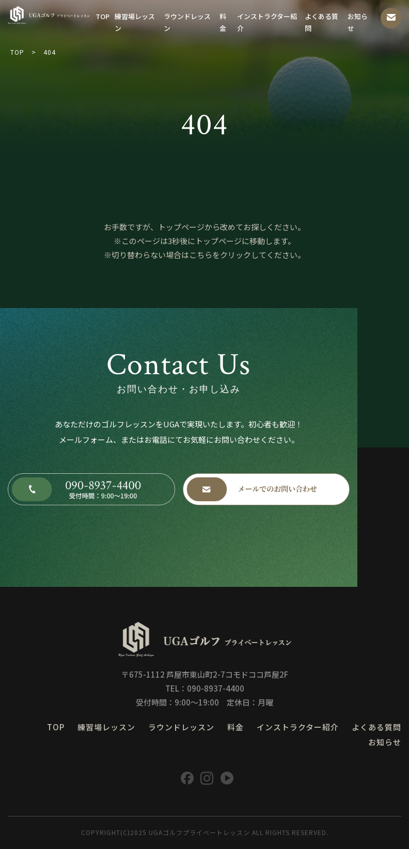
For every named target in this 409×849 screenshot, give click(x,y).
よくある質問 (321, 22)
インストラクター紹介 (267, 22)
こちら (200, 254)
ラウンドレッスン (187, 22)
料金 (222, 22)
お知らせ (358, 22)
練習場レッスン (135, 22)
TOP (102, 16)
